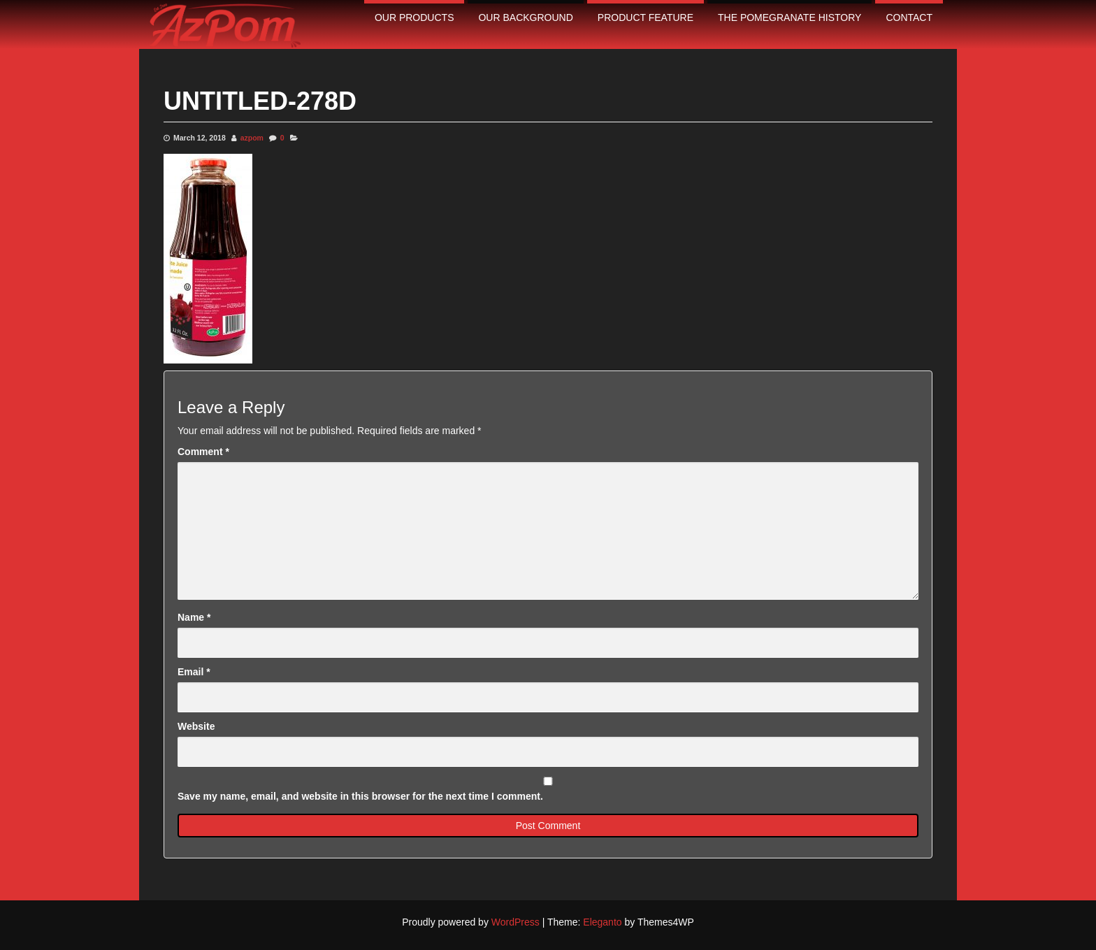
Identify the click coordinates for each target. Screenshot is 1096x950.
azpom (252, 138)
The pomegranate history (789, 17)
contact (909, 17)
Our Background (525, 17)
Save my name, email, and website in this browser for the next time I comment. (360, 796)
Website (196, 726)
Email (194, 671)
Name (194, 617)
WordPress (515, 922)
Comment (203, 451)
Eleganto (602, 922)
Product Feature (645, 17)
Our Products (414, 17)
